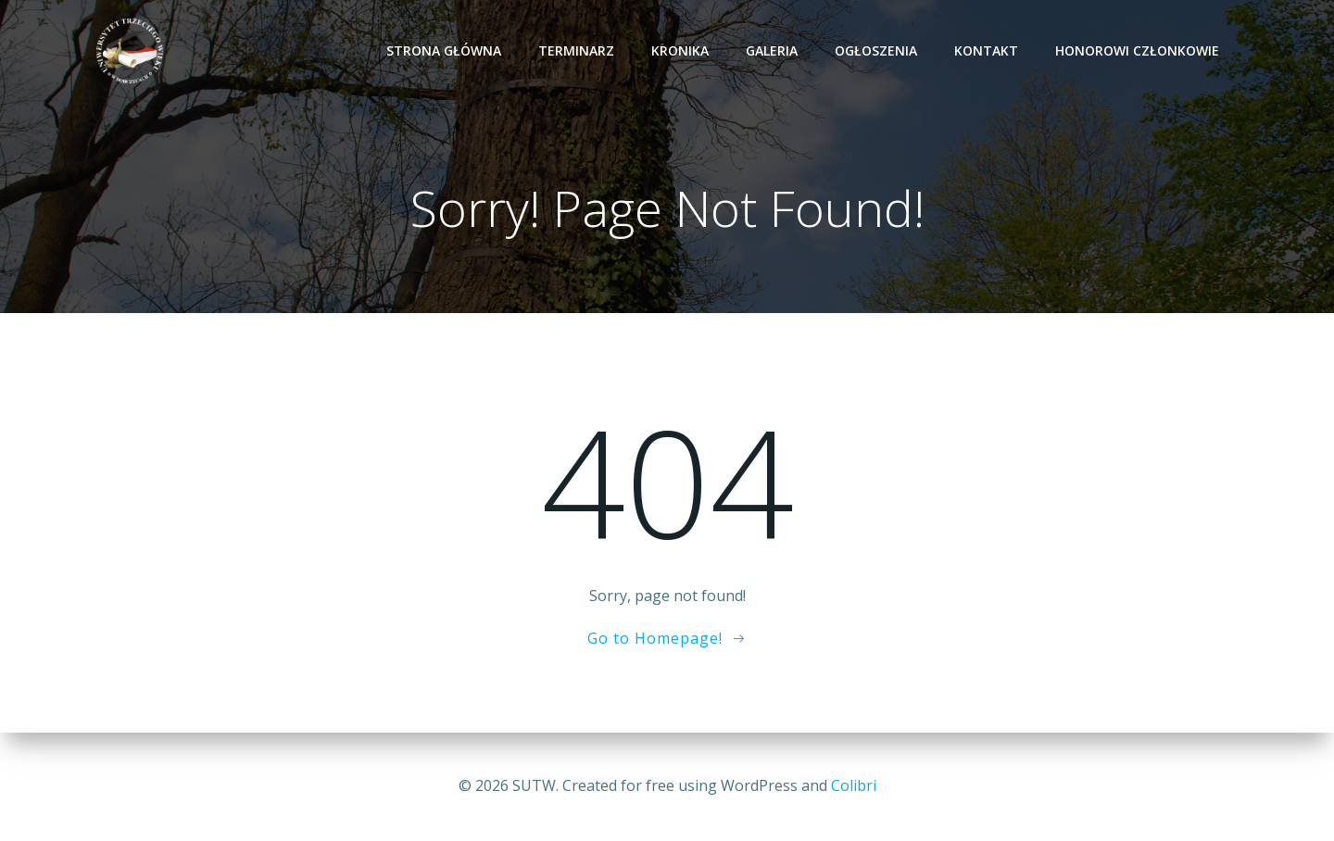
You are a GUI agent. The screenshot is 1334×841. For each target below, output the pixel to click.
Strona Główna (443, 50)
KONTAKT (986, 50)
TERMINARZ (576, 50)
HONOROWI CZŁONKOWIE (1137, 50)
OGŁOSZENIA (876, 50)
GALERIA (772, 50)
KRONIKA (680, 50)
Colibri (853, 785)
